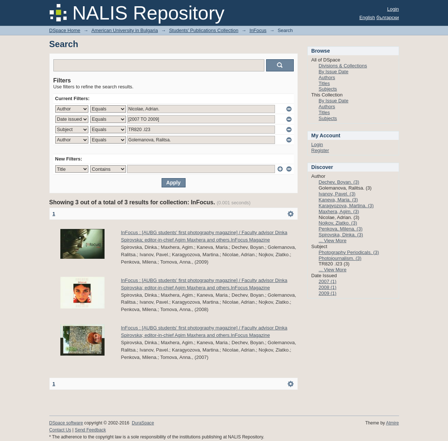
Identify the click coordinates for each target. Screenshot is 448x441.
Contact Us (60, 430)
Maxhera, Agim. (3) (339, 211)
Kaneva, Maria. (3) (338, 199)
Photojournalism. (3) (340, 258)
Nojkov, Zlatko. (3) (338, 223)
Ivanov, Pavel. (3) (337, 194)
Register (320, 150)
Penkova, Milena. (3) (341, 229)
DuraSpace (143, 423)
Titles (324, 83)
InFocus (258, 30)
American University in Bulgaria (124, 30)
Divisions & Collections (343, 65)
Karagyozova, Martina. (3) (346, 205)
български (387, 17)
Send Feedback (90, 430)
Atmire (392, 423)
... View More (333, 240)
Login (393, 9)
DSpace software (66, 423)
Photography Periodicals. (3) (349, 252)
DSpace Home (65, 30)
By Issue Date (334, 71)
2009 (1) (327, 293)
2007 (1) (327, 281)
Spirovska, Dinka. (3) (341, 234)
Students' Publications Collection (203, 30)
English (367, 17)
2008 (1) (327, 287)
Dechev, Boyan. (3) (339, 182)
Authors (327, 77)
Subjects (328, 89)
